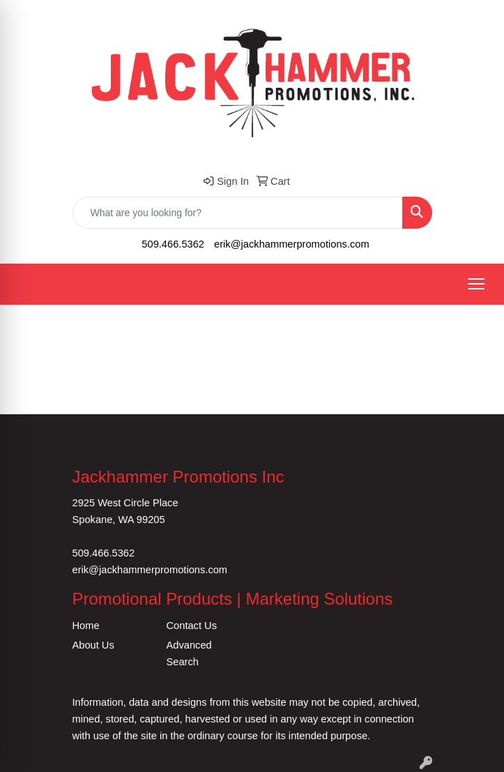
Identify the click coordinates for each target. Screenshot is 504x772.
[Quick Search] (237, 213)
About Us (93, 645)
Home (86, 625)
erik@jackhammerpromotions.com (291, 244)
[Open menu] (476, 284)
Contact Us (192, 625)
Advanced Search (189, 653)
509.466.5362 (173, 244)
